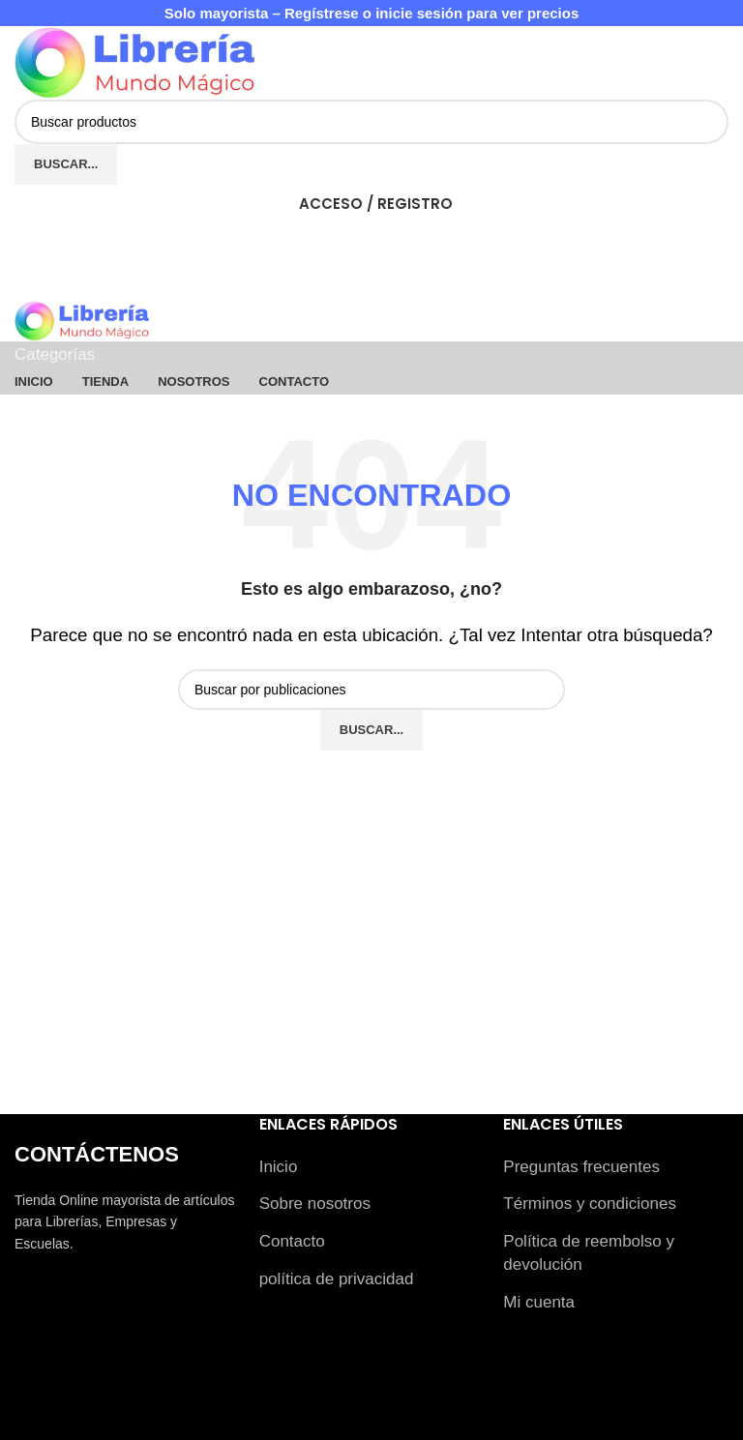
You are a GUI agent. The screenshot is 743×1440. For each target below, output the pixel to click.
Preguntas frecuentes (581, 1167)
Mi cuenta (539, 1302)
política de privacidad (336, 1279)
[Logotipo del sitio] (135, 62)
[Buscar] (371, 122)
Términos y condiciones (589, 1203)
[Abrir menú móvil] (371, 281)
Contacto (292, 1241)
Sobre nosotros (315, 1203)
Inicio (278, 1167)
